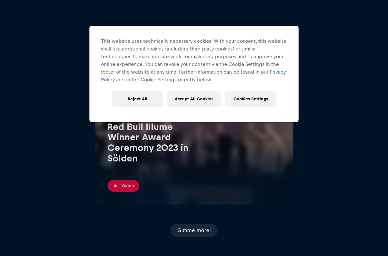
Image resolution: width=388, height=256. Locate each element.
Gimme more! (194, 230)
